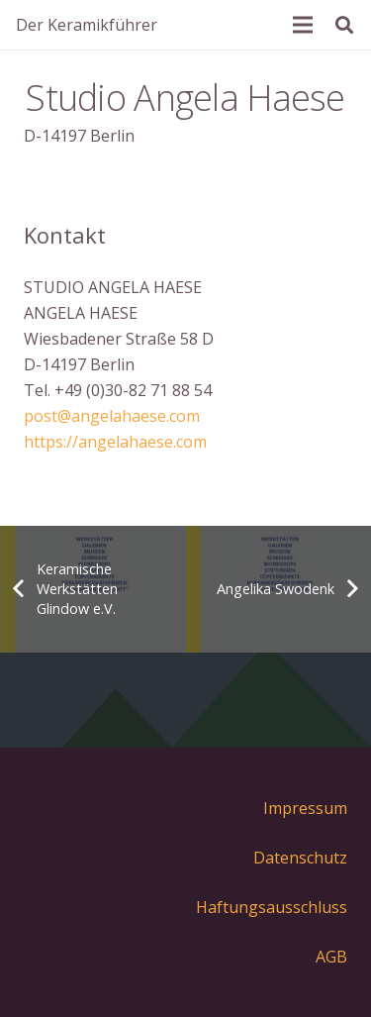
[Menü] (302, 25)
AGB (331, 956)
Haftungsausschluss (271, 907)
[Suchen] (344, 25)
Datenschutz (300, 857)
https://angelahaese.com (115, 442)
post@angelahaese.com (112, 416)
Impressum (305, 808)
